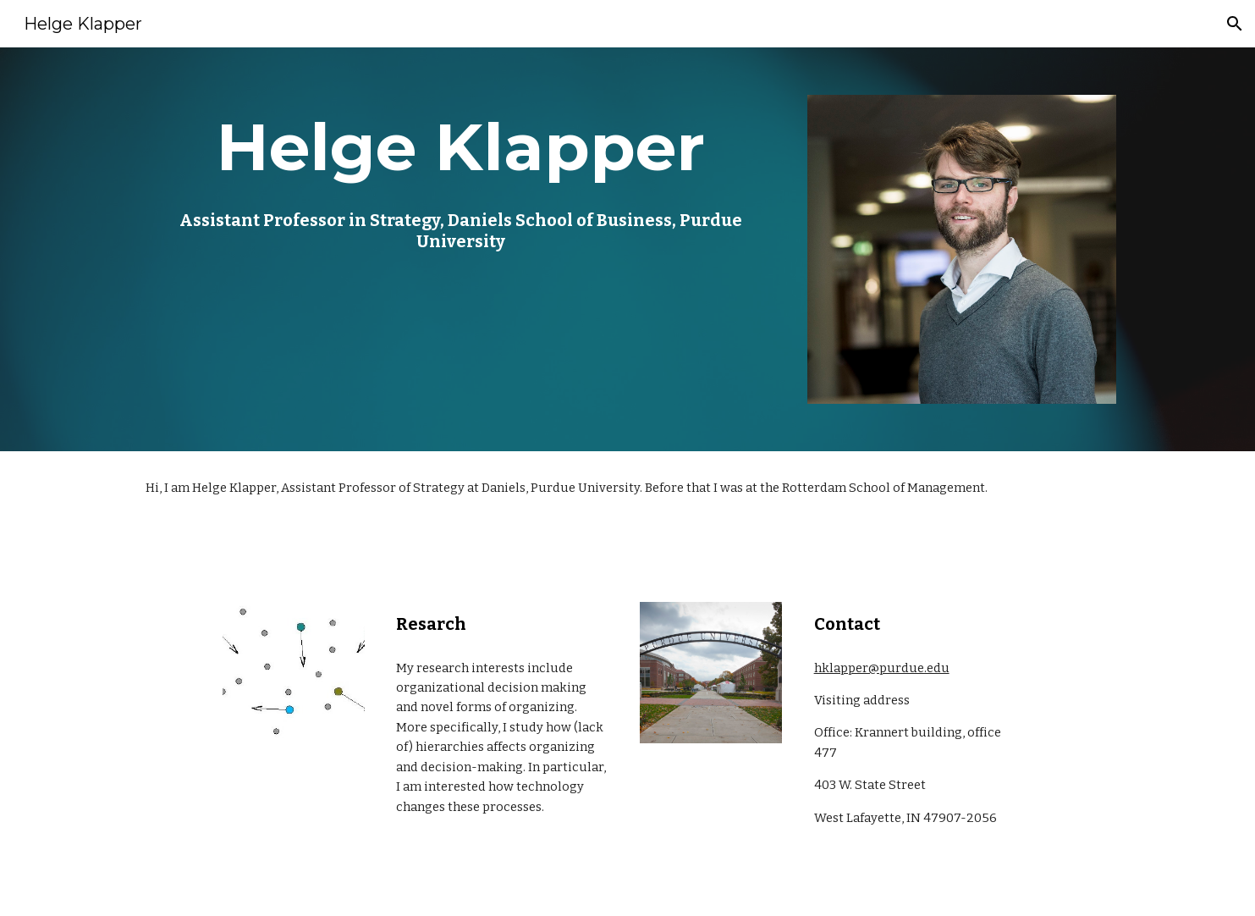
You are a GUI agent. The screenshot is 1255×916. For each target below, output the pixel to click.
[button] (1234, 23)
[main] (460, 177)
